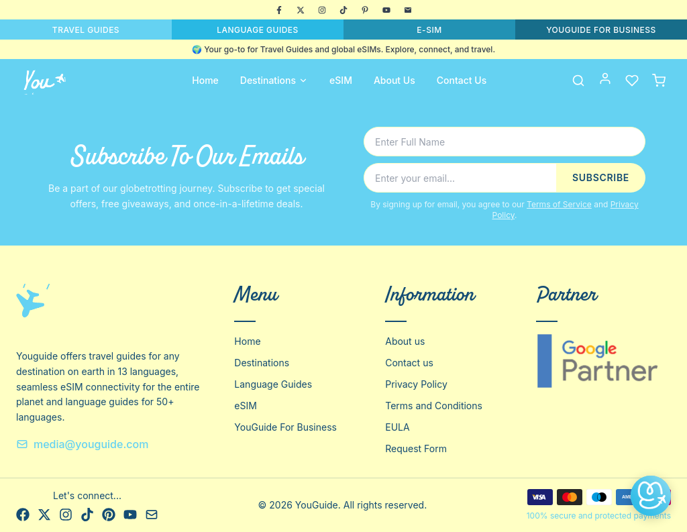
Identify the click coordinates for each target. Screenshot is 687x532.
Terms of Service (559, 204)
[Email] (408, 10)
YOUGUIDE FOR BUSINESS (601, 30)
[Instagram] (322, 10)
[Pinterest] (365, 10)
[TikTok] (343, 10)
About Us (394, 80)
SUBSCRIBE (600, 177)
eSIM (340, 80)
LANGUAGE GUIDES (258, 30)
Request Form (416, 448)
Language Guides (273, 384)
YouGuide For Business (285, 427)
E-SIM (429, 30)
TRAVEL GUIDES (85, 30)
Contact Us (461, 80)
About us (405, 341)
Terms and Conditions (433, 405)
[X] (301, 10)
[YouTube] (386, 10)
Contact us (409, 362)
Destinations (274, 80)
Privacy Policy (416, 384)
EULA (397, 427)
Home (205, 80)
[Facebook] (279, 10)
